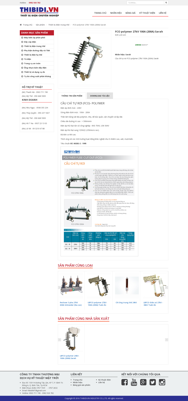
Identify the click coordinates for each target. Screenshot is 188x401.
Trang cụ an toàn (32, 63)
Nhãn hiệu (116, 12)
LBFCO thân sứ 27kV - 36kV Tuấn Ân (153, 303)
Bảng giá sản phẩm (81, 385)
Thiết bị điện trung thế (34, 46)
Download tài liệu (99, 96)
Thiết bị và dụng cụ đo (34, 72)
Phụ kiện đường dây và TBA (37, 50)
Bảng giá (130, 12)
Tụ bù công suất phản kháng (37, 76)
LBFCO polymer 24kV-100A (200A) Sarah (69, 357)
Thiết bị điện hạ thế (33, 55)
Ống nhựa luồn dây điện (35, 67)
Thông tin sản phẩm (71, 96)
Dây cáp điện (30, 42)
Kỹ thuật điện (147, 12)
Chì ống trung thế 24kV (126, 302)
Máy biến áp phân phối (34, 37)
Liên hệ (162, 12)
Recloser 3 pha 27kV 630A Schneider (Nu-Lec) (71, 303)
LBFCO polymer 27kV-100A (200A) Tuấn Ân (97, 303)
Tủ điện (27, 59)
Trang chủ (100, 12)
